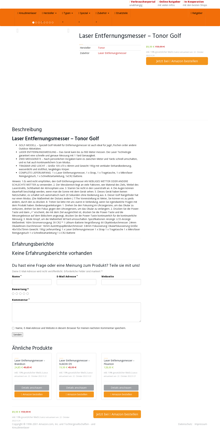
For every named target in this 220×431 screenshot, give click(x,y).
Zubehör (102, 13)
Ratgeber (196, 13)
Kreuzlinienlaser (27, 13)
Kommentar (21, 299)
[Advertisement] (110, 92)
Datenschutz (185, 424)
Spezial (84, 13)
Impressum (201, 424)
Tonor (101, 47)
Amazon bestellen (31, 394)
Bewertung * (20, 289)
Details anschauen (31, 387)
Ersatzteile (121, 13)
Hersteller (49, 13)
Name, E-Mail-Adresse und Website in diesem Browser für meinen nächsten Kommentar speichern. (69, 328)
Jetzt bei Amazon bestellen (177, 61)
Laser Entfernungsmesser (112, 53)
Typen (67, 13)
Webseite (107, 276)
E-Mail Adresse (67, 276)
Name (16, 276)
